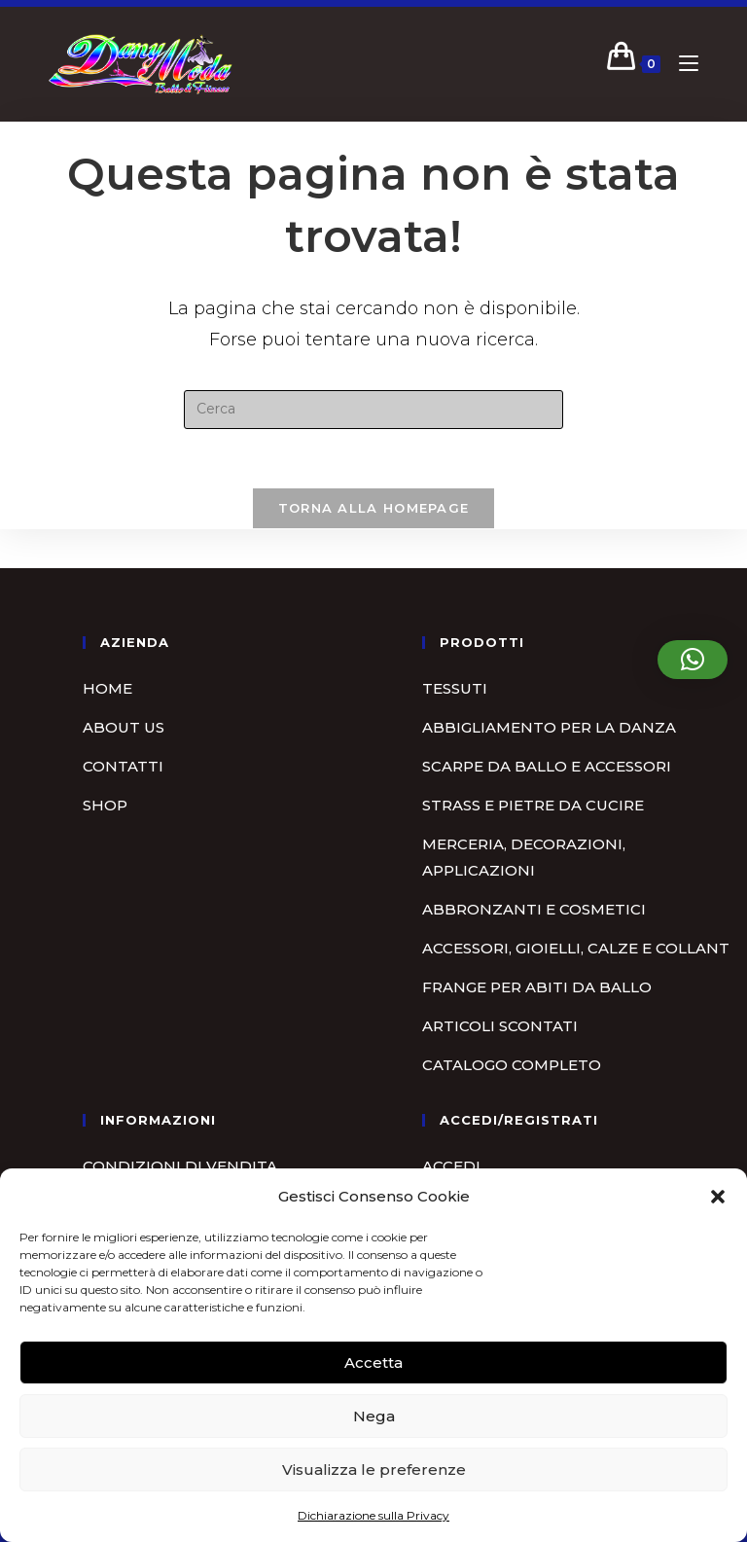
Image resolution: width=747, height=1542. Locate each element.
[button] (718, 1196)
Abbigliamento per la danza (549, 727)
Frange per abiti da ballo (537, 987)
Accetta (373, 1362)
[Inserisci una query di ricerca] (373, 409)
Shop (105, 805)
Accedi (451, 1166)
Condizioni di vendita (180, 1166)
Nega (374, 1416)
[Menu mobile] (681, 63)
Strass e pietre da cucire (533, 805)
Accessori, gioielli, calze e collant (575, 948)
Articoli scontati (500, 1026)
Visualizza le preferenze (374, 1469)
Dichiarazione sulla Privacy (373, 1515)
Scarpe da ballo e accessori (546, 766)
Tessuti (454, 688)
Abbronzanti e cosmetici (534, 909)
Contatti (123, 766)
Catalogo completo (511, 1065)
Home (107, 688)
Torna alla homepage (374, 508)
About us (123, 727)
